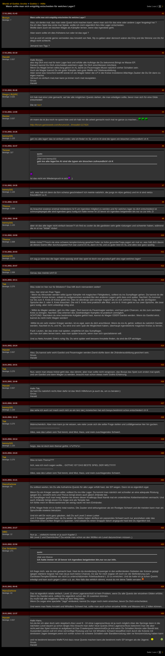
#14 (162, 346)
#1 (163, 13)
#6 (163, 146)
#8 (163, 202)
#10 (162, 235)
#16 (162, 381)
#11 (162, 252)
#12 (162, 266)
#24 (162, 586)
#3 (163, 90)
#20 (162, 453)
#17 (162, 403)
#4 (163, 112)
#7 (163, 185)
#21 (162, 480)
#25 (162, 613)
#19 (162, 439)
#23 (162, 544)
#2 (163, 53)
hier (39, 105)
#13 (162, 280)
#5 (163, 132)
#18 (162, 417)
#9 (163, 218)
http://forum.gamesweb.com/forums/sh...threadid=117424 (59, 124)
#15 (162, 365)
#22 (162, 528)
